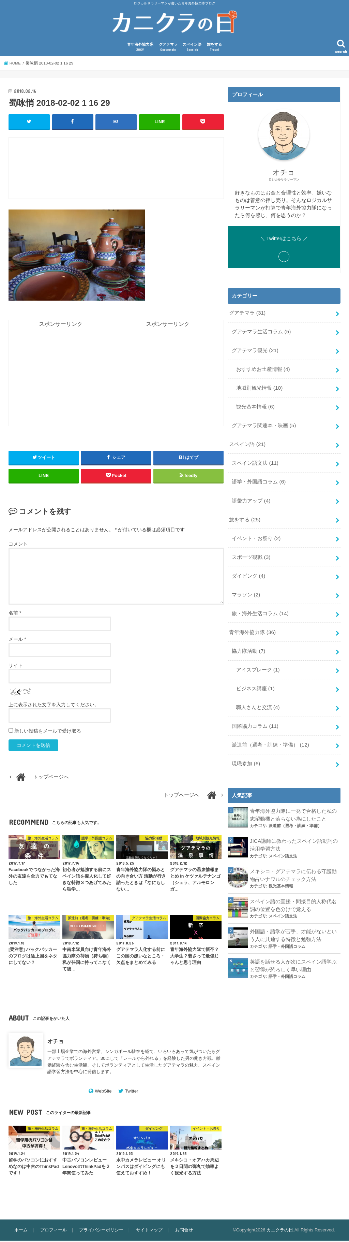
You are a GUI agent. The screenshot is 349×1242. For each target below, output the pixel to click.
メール (17, 640)
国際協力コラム (255, 711)
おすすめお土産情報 (262, 368)
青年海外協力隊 (140, 49)
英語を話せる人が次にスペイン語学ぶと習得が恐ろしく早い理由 (293, 943)
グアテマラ (168, 49)
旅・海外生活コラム (260, 602)
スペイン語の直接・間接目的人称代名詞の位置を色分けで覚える (293, 885)
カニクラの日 (280, 1231)
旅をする (214, 49)
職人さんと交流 (257, 693)
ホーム (20, 1231)
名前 (15, 614)
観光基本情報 (255, 404)
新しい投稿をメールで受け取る (47, 732)
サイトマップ (146, 1231)
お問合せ (180, 1231)
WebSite (103, 1092)
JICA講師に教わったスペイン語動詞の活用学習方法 (293, 826)
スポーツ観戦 (251, 548)
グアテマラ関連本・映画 (263, 422)
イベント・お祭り (256, 530)
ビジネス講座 (255, 675)
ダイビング (248, 566)
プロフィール (52, 1231)
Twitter (131, 1092)
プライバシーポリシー (99, 1231)
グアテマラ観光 (255, 350)
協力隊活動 (248, 638)
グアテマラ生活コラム (261, 332)
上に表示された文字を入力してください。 (54, 706)
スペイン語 (192, 49)
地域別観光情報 (259, 386)
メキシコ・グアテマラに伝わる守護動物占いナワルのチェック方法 (293, 855)
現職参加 (246, 747)
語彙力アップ (251, 494)
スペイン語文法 (255, 458)
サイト (16, 666)
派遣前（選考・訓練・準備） (270, 729)
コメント (18, 545)
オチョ (55, 1042)
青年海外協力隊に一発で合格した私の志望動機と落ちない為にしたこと (293, 797)
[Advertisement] (133, 173)
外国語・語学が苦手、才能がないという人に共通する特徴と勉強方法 (293, 914)
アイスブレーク (257, 657)
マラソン (246, 584)
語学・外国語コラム (258, 476)
